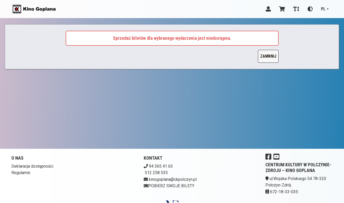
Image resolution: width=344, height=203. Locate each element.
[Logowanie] (268, 9)
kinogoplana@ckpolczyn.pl (173, 179)
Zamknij (268, 56)
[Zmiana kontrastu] (310, 9)
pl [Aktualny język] (323, 8)
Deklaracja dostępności (32, 166)
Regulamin (20, 172)
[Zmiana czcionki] (296, 9)
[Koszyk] (282, 9)
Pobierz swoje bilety (169, 185)
